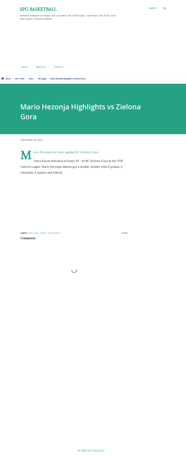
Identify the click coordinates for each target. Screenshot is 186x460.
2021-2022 (33, 233)
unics (43, 233)
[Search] (152, 8)
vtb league (54, 233)
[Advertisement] (93, 43)
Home (23, 66)
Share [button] (124, 233)
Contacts (56, 66)
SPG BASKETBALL (38, 9)
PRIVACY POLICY (93, 450)
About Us (39, 66)
